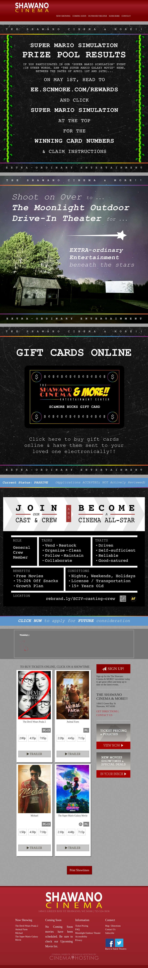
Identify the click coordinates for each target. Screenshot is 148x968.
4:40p (71, 832)
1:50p (22, 832)
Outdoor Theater (97, 16)
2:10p (61, 832)
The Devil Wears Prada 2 (26, 926)
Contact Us (104, 715)
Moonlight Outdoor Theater (88, 933)
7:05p (43, 738)
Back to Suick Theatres (115, 949)
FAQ (77, 929)
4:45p (71, 738)
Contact (126, 16)
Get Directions (107, 711)
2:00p (22, 738)
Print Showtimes (79, 870)
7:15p (81, 738)
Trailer (34, 754)
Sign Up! (113, 668)
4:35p (33, 738)
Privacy (78, 940)
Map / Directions (113, 926)
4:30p (33, 832)
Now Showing (63, 16)
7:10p (43, 832)
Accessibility (81, 936)
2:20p (61, 738)
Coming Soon (79, 16)
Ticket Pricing (81, 926)
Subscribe (114, 16)
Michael (19, 933)
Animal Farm (21, 929)
